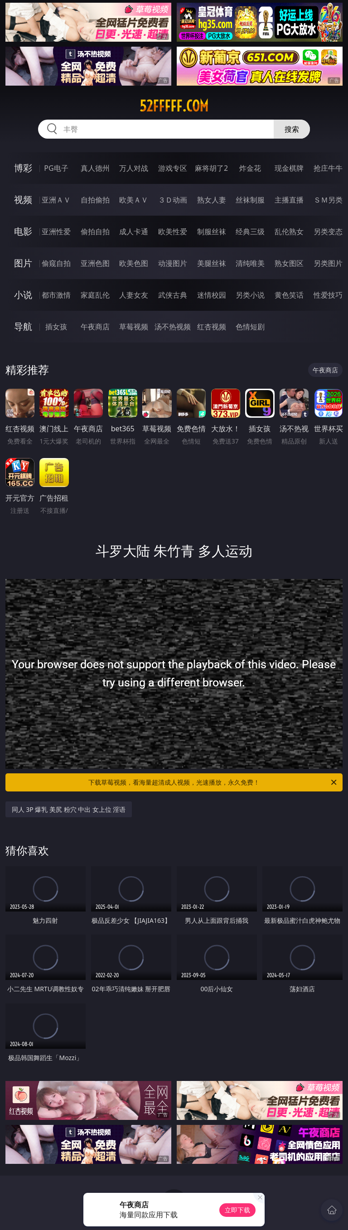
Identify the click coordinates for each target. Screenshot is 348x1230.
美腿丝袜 (211, 263)
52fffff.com (174, 106)
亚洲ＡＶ (56, 200)
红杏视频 (211, 327)
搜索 (292, 129)
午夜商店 (95, 327)
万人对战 (133, 168)
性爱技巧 (328, 295)
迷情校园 (211, 295)
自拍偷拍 (95, 200)
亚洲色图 (95, 263)
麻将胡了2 (211, 168)
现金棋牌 (289, 168)
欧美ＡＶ (133, 200)
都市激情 (56, 295)
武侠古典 (172, 295)
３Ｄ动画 (172, 200)
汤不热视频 (173, 327)
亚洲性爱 (56, 231)
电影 (23, 231)
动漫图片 (172, 263)
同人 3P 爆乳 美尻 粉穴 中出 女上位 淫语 (69, 809)
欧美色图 (133, 263)
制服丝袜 (211, 231)
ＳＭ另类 (328, 200)
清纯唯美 (250, 263)
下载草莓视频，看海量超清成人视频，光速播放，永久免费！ (213, 782)
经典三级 (250, 231)
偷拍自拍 (95, 231)
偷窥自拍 (56, 263)
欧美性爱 (172, 231)
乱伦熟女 (289, 231)
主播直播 (289, 200)
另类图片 (328, 263)
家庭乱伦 (95, 295)
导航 (23, 326)
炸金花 (250, 168)
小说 (23, 295)
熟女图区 (289, 263)
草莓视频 (133, 327)
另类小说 (250, 295)
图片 (23, 263)
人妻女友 (133, 295)
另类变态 (328, 231)
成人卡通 (133, 231)
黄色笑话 (289, 295)
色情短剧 (250, 327)
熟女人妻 (211, 200)
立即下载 (237, 1210)
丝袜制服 (250, 200)
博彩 (23, 168)
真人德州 (95, 168)
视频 (23, 199)
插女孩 (56, 327)
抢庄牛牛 (328, 168)
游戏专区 (172, 168)
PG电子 (56, 168)
